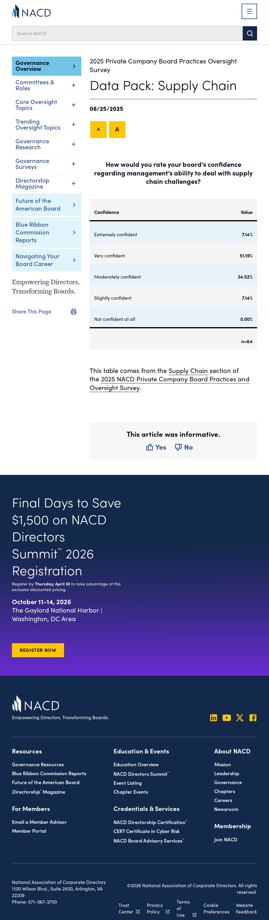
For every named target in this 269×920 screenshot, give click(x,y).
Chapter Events (130, 791)
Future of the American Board (37, 204)
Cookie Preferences (216, 908)
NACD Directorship (150, 822)
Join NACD (225, 839)
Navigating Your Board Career (37, 259)
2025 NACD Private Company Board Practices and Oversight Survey (170, 383)
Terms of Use (182, 908)
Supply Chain (188, 370)
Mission (222, 764)
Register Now (38, 650)
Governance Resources (38, 764)
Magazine (38, 791)
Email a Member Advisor (39, 821)
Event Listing (127, 782)
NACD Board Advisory (148, 840)
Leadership (226, 773)
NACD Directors (141, 773)
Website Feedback (246, 908)
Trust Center (125, 908)
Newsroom (226, 809)
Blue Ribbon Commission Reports (32, 232)
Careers (223, 800)
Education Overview (136, 764)
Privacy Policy (155, 908)
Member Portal (29, 830)
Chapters (224, 791)
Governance (228, 782)
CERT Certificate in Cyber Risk (146, 831)
